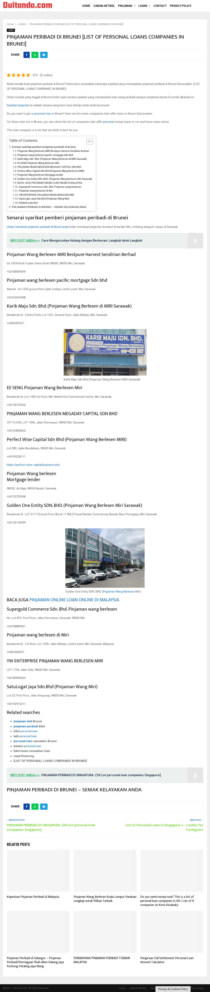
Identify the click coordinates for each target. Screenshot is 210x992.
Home (86, 5)
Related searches (28, 202)
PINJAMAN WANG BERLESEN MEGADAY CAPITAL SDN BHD (49, 167)
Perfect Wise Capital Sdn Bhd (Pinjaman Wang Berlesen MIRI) (50, 171)
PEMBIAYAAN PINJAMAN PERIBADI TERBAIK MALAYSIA (102, 960)
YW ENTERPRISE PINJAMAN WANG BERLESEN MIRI (46, 195)
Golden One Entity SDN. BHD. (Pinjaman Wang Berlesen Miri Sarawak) (54, 179)
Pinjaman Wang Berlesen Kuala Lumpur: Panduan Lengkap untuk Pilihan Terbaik (105, 899)
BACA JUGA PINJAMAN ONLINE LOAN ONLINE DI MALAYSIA (49, 182)
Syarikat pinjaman (18, 105)
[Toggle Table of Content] (87, 141)
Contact (160, 5)
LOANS (142, 5)
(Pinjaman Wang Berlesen (118, 591)
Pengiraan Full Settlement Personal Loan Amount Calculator (167, 960)
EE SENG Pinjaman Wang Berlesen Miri (38, 163)
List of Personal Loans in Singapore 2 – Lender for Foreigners (164, 827)
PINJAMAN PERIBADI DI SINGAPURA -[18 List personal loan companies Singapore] (51, 827)
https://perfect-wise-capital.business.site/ (33, 465)
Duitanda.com (27, 6)
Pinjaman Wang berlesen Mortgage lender (40, 175)
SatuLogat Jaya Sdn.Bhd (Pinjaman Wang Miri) (44, 198)
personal (108, 122)
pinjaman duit (23, 721)
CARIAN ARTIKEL (104, 5)
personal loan (42, 113)
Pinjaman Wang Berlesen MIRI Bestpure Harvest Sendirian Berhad (53, 151)
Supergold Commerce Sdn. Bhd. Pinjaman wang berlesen (50, 187)
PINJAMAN (125, 5)
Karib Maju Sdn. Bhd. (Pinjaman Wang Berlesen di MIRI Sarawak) (52, 159)
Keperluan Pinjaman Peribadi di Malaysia (33, 897)
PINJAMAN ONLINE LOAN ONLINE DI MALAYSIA (74, 600)
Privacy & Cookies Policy (173, 989)
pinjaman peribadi (26, 726)
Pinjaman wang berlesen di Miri (36, 190)
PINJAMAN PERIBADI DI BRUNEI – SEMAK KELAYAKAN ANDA (49, 206)
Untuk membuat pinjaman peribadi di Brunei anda (38, 227)
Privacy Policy (180, 5)
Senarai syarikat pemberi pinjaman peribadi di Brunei (44, 146)
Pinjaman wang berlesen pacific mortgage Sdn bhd (45, 155)
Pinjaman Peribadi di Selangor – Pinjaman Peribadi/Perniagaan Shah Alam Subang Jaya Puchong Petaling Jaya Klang (35, 962)
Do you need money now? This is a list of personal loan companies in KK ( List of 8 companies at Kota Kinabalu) (167, 901)
